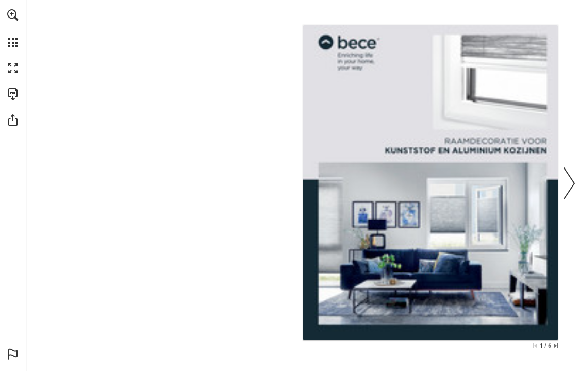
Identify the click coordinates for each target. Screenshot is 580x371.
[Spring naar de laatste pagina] (556, 345)
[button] (13, 15)
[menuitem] (13, 28)
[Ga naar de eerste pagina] (535, 345)
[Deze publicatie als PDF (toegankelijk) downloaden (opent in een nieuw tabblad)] (13, 94)
